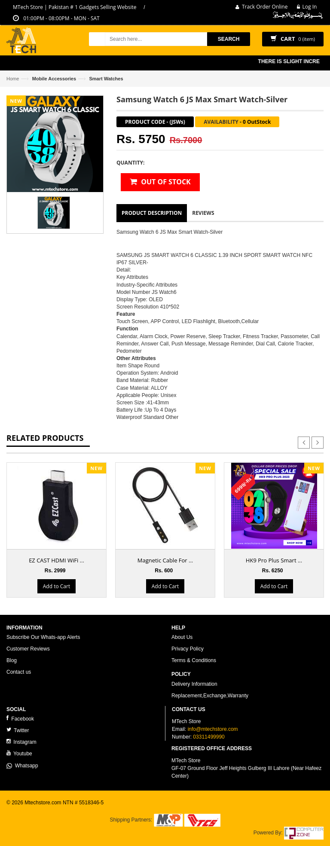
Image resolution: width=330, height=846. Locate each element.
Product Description (152, 213)
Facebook (20, 718)
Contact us (18, 672)
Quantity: (130, 162)
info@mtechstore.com (213, 729)
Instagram (21, 742)
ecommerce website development (44, 810)
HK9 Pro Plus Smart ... (274, 560)
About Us (181, 637)
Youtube (19, 753)
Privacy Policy (187, 649)
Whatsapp (22, 766)
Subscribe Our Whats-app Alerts (43, 637)
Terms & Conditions (193, 660)
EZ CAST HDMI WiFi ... (56, 560)
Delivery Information (194, 684)
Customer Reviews (28, 649)
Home (12, 78)
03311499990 (208, 737)
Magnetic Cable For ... (165, 560)
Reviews (203, 213)
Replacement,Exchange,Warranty (209, 696)
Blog (11, 660)
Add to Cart (56, 586)
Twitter (17, 730)
